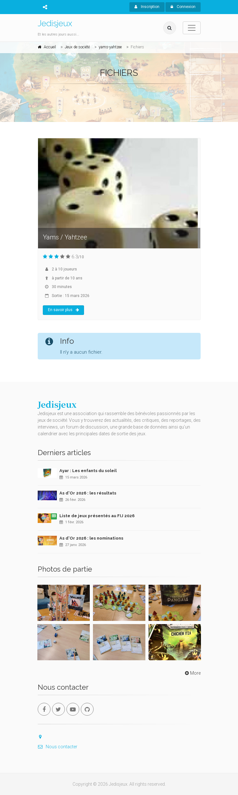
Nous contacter (57, 746)
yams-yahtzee (110, 47)
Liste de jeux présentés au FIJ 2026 (96, 515)
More (192, 673)
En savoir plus (63, 310)
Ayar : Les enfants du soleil (88, 470)
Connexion (183, 6)
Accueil (50, 47)
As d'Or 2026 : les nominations (91, 538)
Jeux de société (77, 47)
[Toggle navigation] (192, 27)
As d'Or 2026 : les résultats (87, 493)
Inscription (146, 6)
